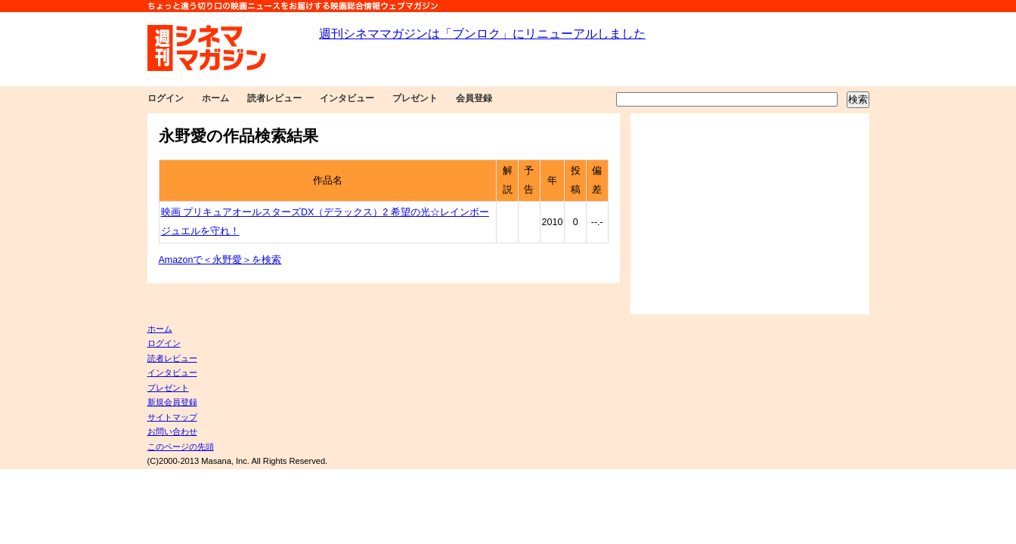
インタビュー (347, 98)
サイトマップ (172, 417)
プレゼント (415, 98)
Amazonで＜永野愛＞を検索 (220, 260)
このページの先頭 (180, 446)
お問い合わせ (172, 431)
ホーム (215, 98)
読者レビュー (274, 98)
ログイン (165, 98)
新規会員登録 (172, 401)
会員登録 (474, 98)
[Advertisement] (750, 213)
